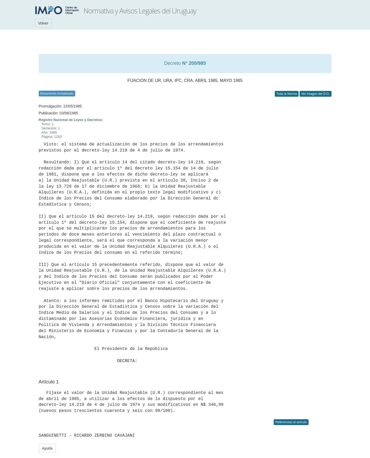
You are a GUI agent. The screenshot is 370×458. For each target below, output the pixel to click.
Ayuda (47, 448)
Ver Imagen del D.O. (315, 94)
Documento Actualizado (57, 93)
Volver (43, 23)
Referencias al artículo (291, 422)
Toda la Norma (286, 94)
